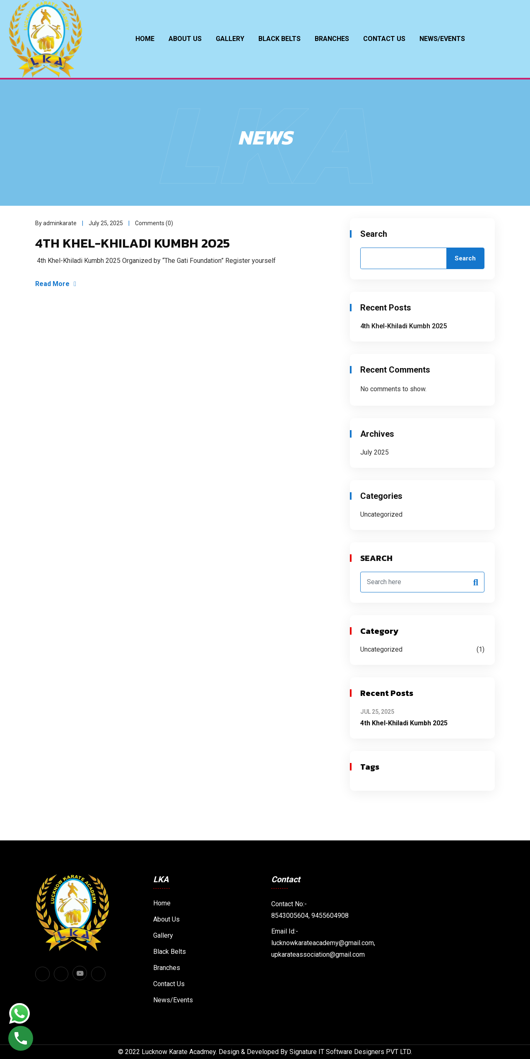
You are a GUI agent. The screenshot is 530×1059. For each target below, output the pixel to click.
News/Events (442, 39)
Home (144, 39)
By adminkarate (56, 223)
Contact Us (384, 39)
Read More (56, 284)
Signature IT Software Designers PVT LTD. (350, 1052)
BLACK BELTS (279, 39)
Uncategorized (381, 514)
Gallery (230, 39)
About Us (185, 39)
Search (373, 234)
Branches (332, 39)
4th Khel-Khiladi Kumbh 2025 (134, 243)
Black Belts (169, 952)
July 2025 (374, 452)
